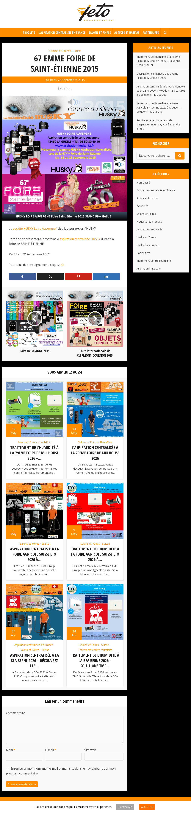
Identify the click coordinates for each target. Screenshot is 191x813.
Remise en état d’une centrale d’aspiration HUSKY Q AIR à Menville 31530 (158, 124)
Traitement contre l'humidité (95, 649)
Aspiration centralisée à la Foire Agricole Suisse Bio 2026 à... (34, 553)
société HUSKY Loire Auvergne (34, 229)
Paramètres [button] (125, 807)
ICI (62, 265)
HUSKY (96, 239)
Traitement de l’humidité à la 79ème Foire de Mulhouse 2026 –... (34, 452)
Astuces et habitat (126, 33)
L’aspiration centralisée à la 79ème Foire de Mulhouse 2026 (95, 452)
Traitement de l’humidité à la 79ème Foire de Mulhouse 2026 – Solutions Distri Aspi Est (158, 61)
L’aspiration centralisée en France (61, 33)
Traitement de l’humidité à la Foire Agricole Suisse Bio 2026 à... (95, 553)
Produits (29, 33)
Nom (10, 748)
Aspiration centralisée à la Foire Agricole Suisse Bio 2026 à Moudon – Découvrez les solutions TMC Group (161, 90)
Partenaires (151, 33)
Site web (90, 748)
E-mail (50, 748)
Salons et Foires (100, 33)
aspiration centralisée (75, 239)
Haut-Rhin (45, 442)
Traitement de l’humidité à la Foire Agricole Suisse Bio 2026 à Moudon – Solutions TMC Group (159, 107)
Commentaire (15, 712)
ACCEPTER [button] (147, 807)
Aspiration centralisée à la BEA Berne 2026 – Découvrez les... (34, 659)
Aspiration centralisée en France (33, 644)
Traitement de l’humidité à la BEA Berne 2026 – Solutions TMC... (95, 659)
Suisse (45, 543)
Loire (77, 51)
